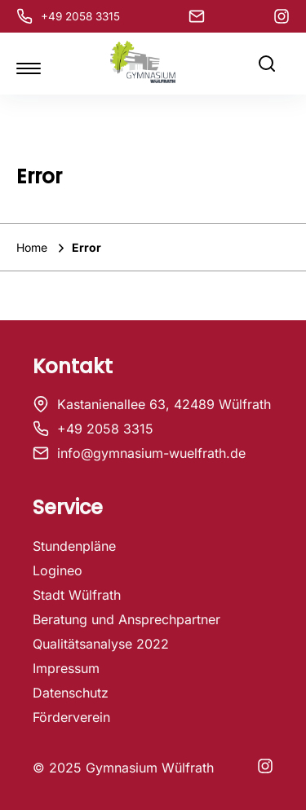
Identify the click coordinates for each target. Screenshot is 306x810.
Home (33, 247)
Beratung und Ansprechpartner (126, 619)
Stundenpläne (74, 546)
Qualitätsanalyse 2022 (101, 644)
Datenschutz (71, 693)
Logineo (57, 570)
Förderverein (71, 717)
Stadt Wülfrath (77, 595)
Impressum (66, 668)
